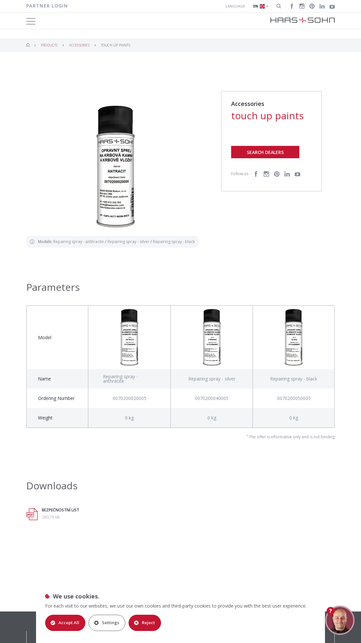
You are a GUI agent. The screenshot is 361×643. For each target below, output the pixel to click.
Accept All (65, 622)
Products (49, 45)
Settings (106, 622)
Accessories (79, 45)
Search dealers (265, 152)
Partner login (47, 6)
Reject (144, 622)
